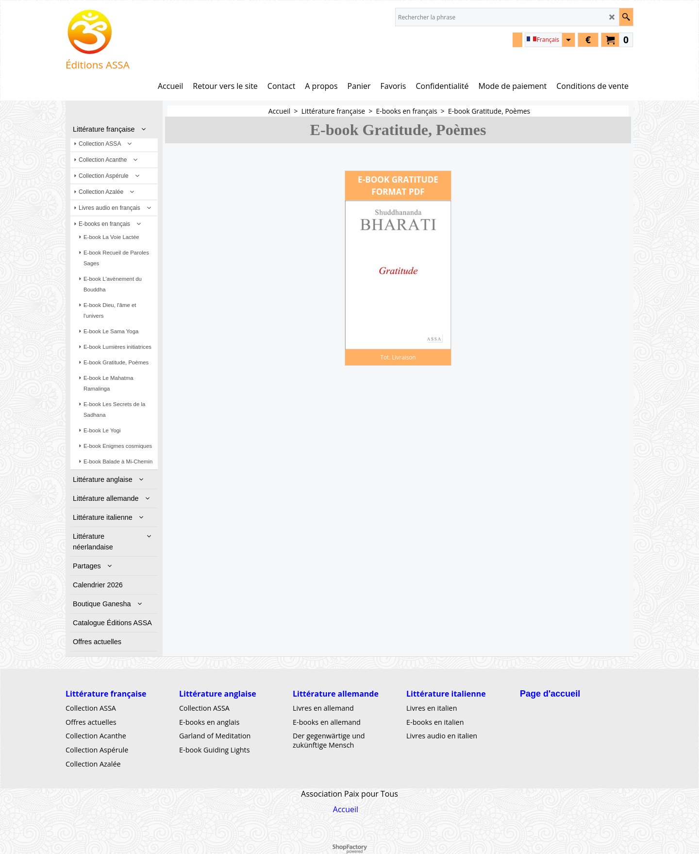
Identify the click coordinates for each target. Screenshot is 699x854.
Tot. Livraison (398, 357)
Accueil (345, 809)
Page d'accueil (550, 694)
